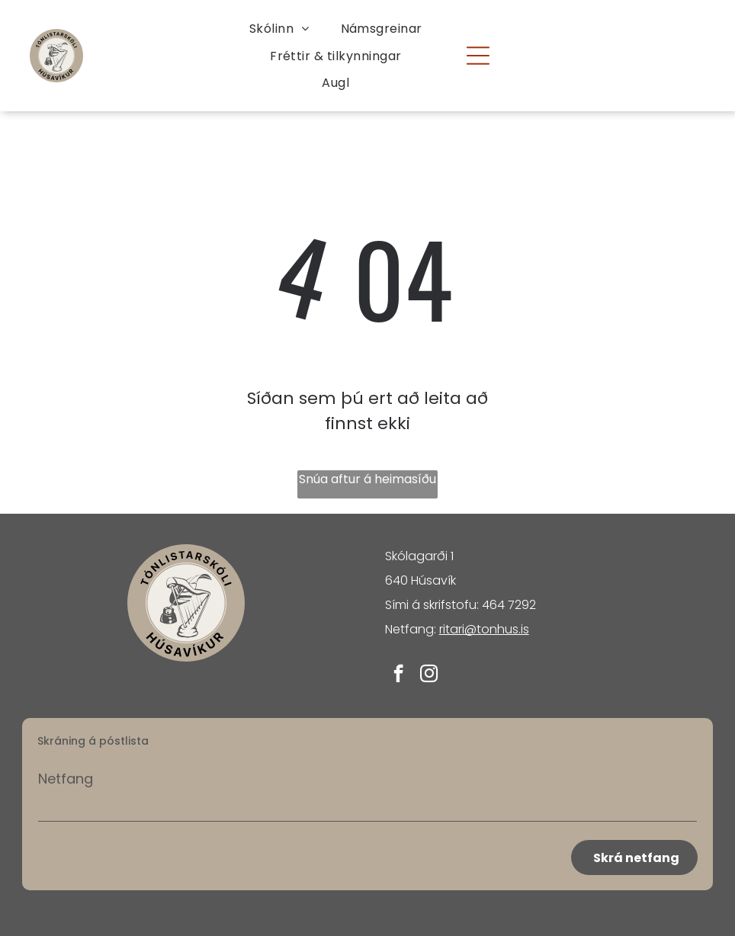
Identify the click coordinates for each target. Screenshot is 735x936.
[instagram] (429, 675)
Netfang (65, 778)
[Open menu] (478, 55)
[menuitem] (279, 28)
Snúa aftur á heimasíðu (367, 479)
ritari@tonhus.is (484, 629)
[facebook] (398, 675)
